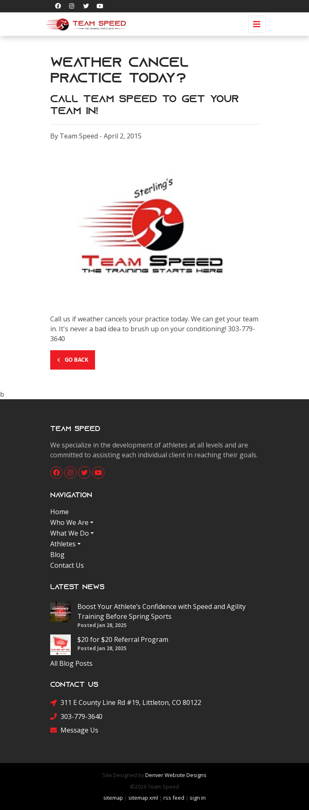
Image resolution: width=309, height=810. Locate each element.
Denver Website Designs (176, 775)
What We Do (69, 533)
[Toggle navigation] (257, 24)
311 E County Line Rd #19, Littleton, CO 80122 (125, 703)
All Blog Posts (71, 663)
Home (59, 511)
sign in (198, 797)
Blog (57, 554)
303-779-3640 (76, 716)
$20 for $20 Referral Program (122, 639)
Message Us (74, 730)
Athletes (63, 543)
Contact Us (67, 565)
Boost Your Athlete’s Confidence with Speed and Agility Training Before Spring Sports (161, 611)
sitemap (113, 797)
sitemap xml (143, 797)
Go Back (72, 359)
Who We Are (69, 522)
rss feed (173, 797)
